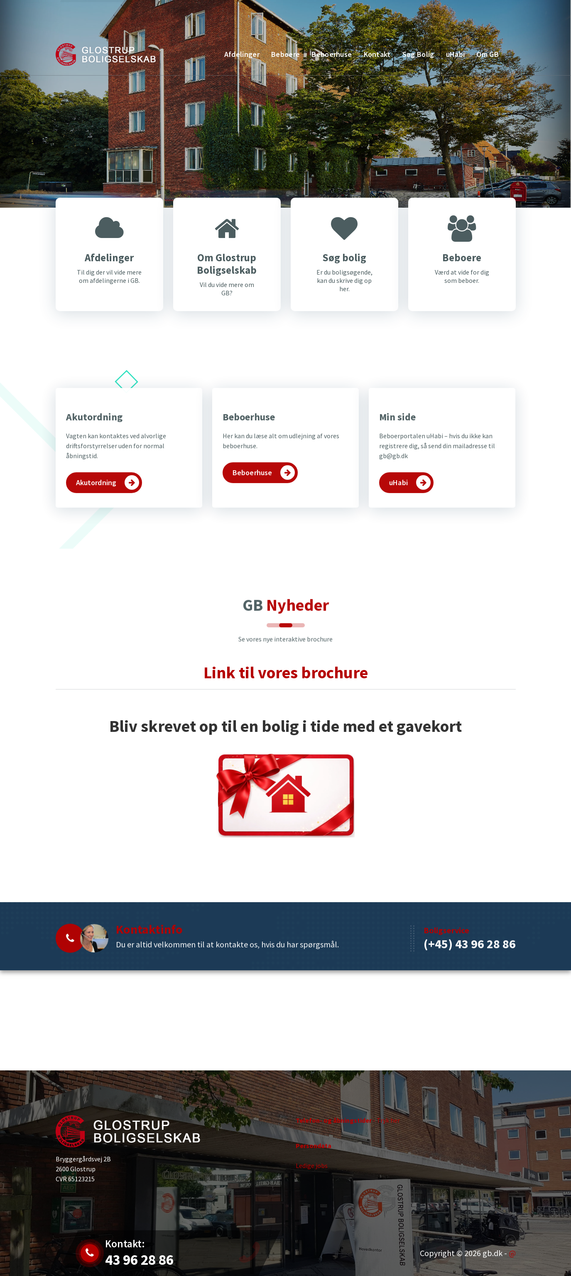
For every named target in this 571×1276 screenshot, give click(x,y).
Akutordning (94, 514)
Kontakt (487, 10)
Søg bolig (344, 278)
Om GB (487, 54)
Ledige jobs (312, 1180)
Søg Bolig (418, 54)
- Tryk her (348, 1135)
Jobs (106, 15)
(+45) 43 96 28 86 (470, 995)
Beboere (285, 54)
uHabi (455, 54)
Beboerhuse (331, 54)
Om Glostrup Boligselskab (227, 284)
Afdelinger (242, 54)
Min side (397, 514)
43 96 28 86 (181, 15)
